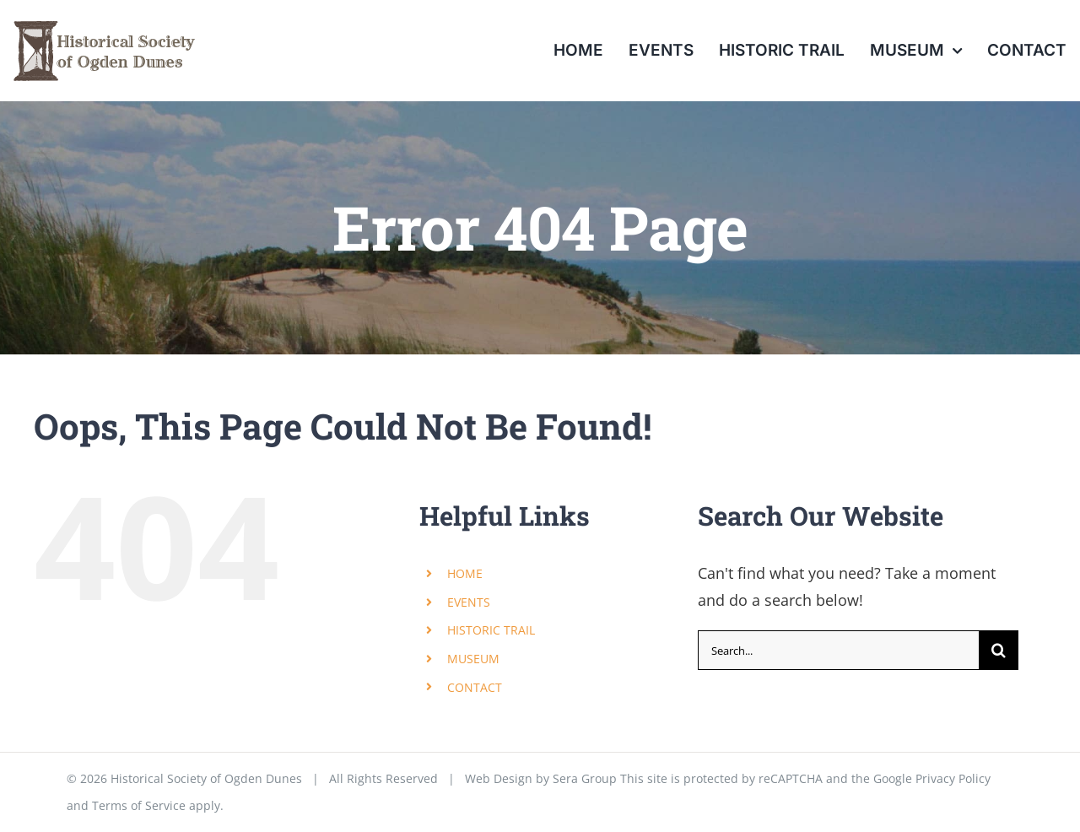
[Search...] (838, 650)
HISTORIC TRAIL (491, 630)
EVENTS (468, 602)
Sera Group (585, 778)
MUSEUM (473, 659)
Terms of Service (139, 805)
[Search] (998, 650)
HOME (465, 573)
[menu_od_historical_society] (104, 16)
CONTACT (474, 687)
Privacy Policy (953, 778)
